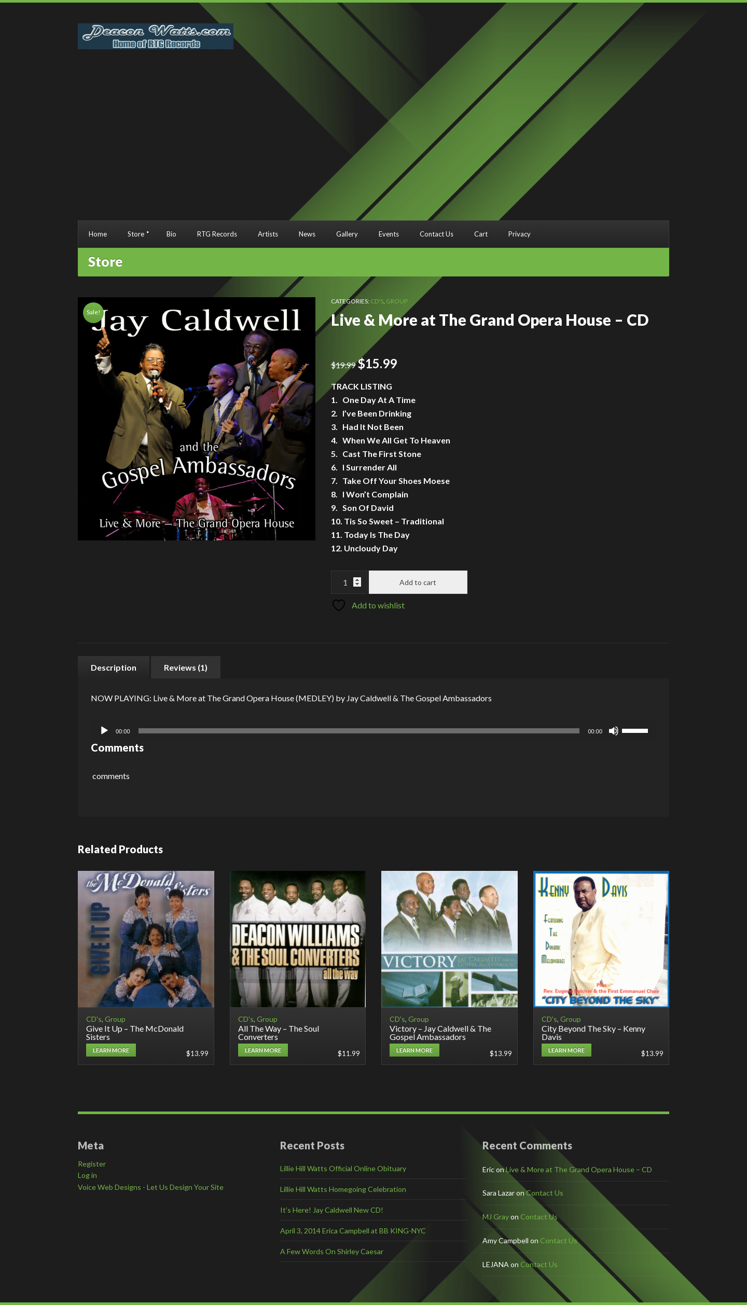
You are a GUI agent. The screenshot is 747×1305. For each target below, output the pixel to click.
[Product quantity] (349, 582)
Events (389, 234)
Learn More (111, 1050)
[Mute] (613, 731)
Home (98, 234)
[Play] (104, 731)
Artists (268, 234)
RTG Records (217, 234)
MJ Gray (495, 1216)
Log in (87, 1175)
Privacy (519, 234)
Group (397, 301)
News (307, 234)
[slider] (359, 730)
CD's (376, 301)
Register (92, 1163)
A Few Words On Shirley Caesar (331, 1251)
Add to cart (417, 582)
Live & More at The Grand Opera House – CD (579, 1169)
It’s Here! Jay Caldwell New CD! (331, 1209)
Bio (171, 234)
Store (136, 234)
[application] (373, 730)
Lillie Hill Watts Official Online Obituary (343, 1168)
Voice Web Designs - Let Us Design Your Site (151, 1187)
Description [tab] (113, 667)
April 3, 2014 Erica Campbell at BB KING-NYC (353, 1230)
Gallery (347, 234)
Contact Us (436, 234)
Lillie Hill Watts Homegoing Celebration (343, 1189)
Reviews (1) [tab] (186, 667)
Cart (481, 234)
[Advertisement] (373, 142)
